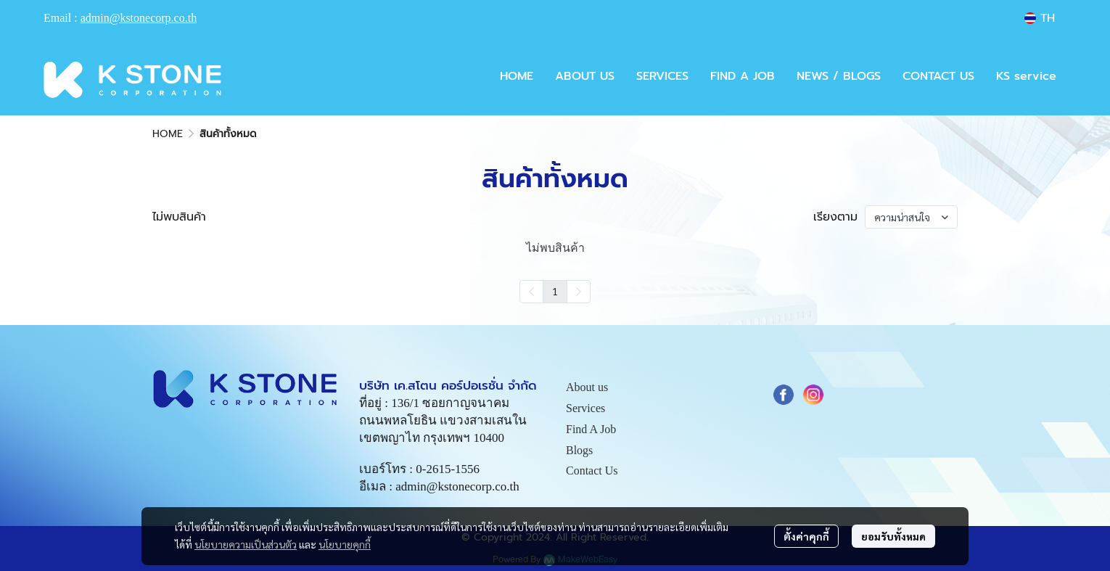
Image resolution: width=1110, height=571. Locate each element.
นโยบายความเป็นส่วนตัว (245, 544)
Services (585, 408)
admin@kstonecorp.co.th (139, 18)
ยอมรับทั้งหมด (893, 536)
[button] (1040, 18)
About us (587, 387)
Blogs (579, 450)
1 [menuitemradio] (555, 290)
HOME (167, 133)
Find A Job (591, 429)
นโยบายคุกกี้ (344, 544)
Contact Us (592, 470)
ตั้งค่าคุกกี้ (806, 536)
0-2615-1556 (448, 469)
